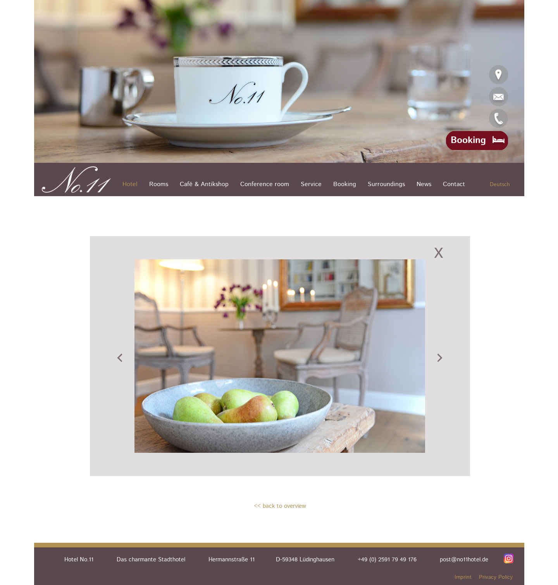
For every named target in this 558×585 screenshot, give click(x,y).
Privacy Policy (496, 577)
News (424, 184)
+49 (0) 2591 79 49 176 (387, 560)
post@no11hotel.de (464, 560)
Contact (454, 184)
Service (311, 184)
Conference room (264, 184)
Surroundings (386, 184)
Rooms (158, 184)
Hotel (130, 184)
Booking (344, 184)
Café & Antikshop (204, 184)
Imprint (463, 577)
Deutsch (500, 184)
